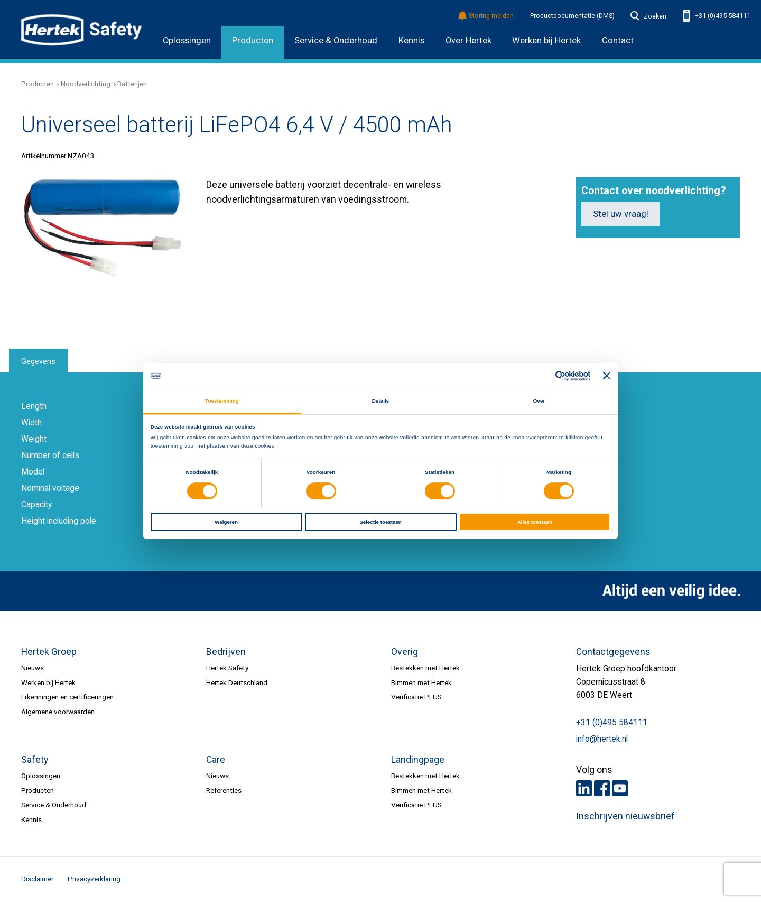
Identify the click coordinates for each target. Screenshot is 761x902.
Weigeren (226, 522)
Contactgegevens (613, 651)
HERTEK (81, 29)
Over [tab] (539, 401)
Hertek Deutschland (236, 682)
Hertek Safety (227, 667)
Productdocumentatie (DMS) (572, 16)
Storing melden (486, 16)
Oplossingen (187, 40)
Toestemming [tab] (222, 401)
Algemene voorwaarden (58, 711)
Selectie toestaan (380, 522)
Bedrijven (226, 651)
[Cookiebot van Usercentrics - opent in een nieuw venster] (544, 376)
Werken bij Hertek (48, 682)
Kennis (411, 40)
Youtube (620, 788)
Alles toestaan (534, 522)
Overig (404, 651)
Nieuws (32, 667)
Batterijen (132, 83)
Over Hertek (468, 40)
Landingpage (417, 759)
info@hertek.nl (602, 739)
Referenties (224, 790)
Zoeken (648, 16)
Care (215, 759)
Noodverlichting (85, 83)
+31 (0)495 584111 (716, 16)
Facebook (602, 788)
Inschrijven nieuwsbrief (625, 816)
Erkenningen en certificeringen (67, 697)
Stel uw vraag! (620, 214)
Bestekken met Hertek (425, 667)
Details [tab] (380, 401)
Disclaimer (37, 878)
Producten (252, 40)
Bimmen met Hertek (421, 682)
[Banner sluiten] (606, 376)
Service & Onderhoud (335, 40)
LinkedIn (584, 788)
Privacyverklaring (94, 878)
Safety (34, 759)
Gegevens (38, 361)
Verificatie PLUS (416, 697)
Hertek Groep (49, 651)
